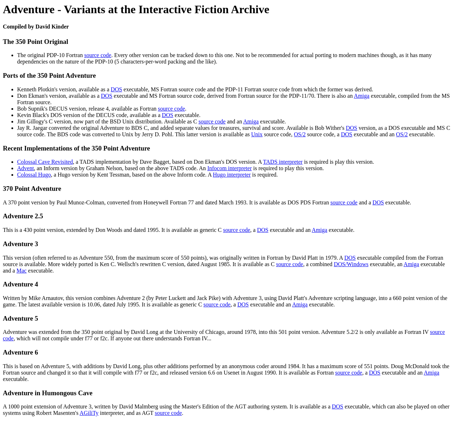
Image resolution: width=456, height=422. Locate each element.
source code (97, 55)
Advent (25, 168)
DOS (116, 89)
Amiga (361, 96)
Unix (257, 134)
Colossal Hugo (34, 175)
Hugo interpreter (232, 175)
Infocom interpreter (229, 168)
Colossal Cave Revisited (45, 162)
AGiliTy (88, 413)
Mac (21, 271)
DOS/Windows (351, 264)
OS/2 (300, 134)
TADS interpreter (282, 162)
